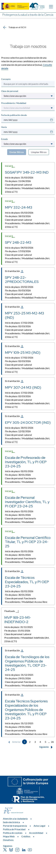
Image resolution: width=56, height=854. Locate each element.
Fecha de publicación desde (14, 115)
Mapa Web (9, 836)
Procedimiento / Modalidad (13, 103)
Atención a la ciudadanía (15, 818)
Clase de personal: (9, 91)
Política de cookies (12, 832)
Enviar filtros (17, 152)
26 (52, 741)
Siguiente (46, 747)
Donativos (8, 839)
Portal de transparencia (15, 825)
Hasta (4, 127)
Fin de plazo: (18, 181)
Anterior (14, 742)
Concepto (6, 79)
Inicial (10, 166)
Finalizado (11, 611)
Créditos (25, 836)
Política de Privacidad (14, 829)
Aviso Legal (39, 825)
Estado (4, 139)
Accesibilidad (36, 832)
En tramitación (14, 271)
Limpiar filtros (39, 152)
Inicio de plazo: (19, 177)
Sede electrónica (11, 822)
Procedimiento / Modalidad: (27, 190)
